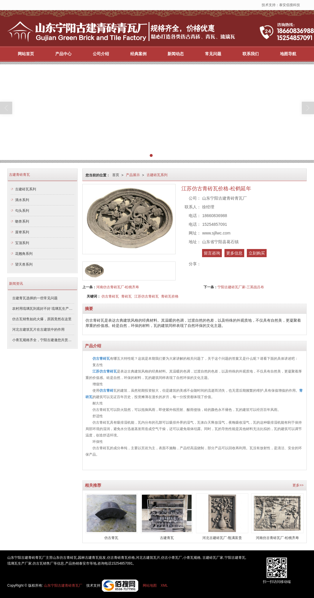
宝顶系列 (22, 243)
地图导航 (288, 53)
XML (164, 585)
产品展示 (133, 175)
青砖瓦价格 (170, 296)
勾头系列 (22, 211)
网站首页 (26, 53)
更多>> (298, 485)
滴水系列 (22, 200)
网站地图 (150, 585)
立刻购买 (257, 253)
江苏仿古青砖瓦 (146, 296)
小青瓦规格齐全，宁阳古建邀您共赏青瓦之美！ (43, 340)
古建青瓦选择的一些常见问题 (35, 298)
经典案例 (138, 53)
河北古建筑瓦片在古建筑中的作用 (38, 329)
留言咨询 (212, 253)
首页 (115, 175)
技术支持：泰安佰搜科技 (281, 5)
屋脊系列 (22, 232)
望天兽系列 (24, 264)
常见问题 (213, 53)
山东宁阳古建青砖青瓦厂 (63, 585)
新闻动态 (175, 53)
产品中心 (63, 53)
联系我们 (250, 53)
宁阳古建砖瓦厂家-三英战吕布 (240, 287)
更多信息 (234, 253)
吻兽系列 (22, 221)
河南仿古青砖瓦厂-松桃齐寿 (117, 287)
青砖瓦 (126, 296)
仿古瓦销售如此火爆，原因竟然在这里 (42, 319)
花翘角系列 (24, 254)
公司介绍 (101, 53)
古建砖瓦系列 (157, 175)
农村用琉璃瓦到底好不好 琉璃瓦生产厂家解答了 (43, 309)
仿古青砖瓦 (110, 296)
